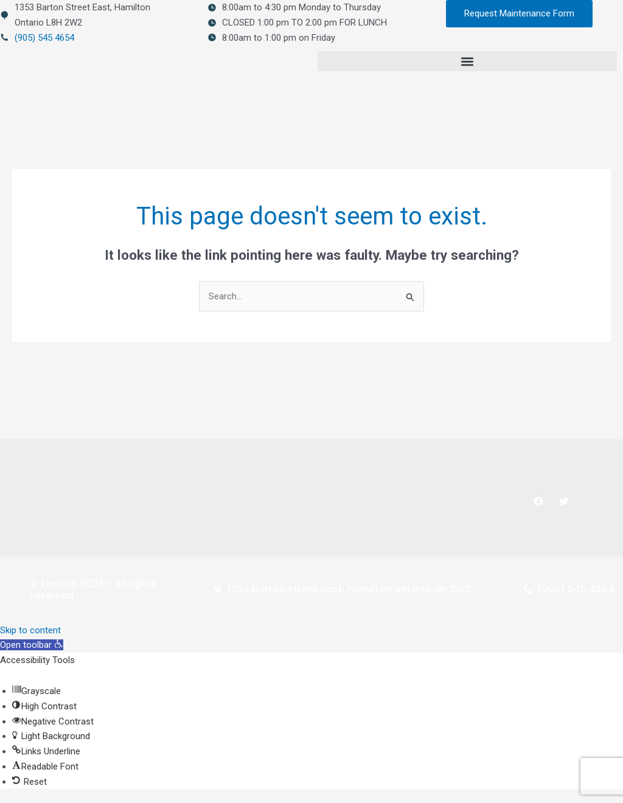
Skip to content (30, 630)
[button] (467, 61)
